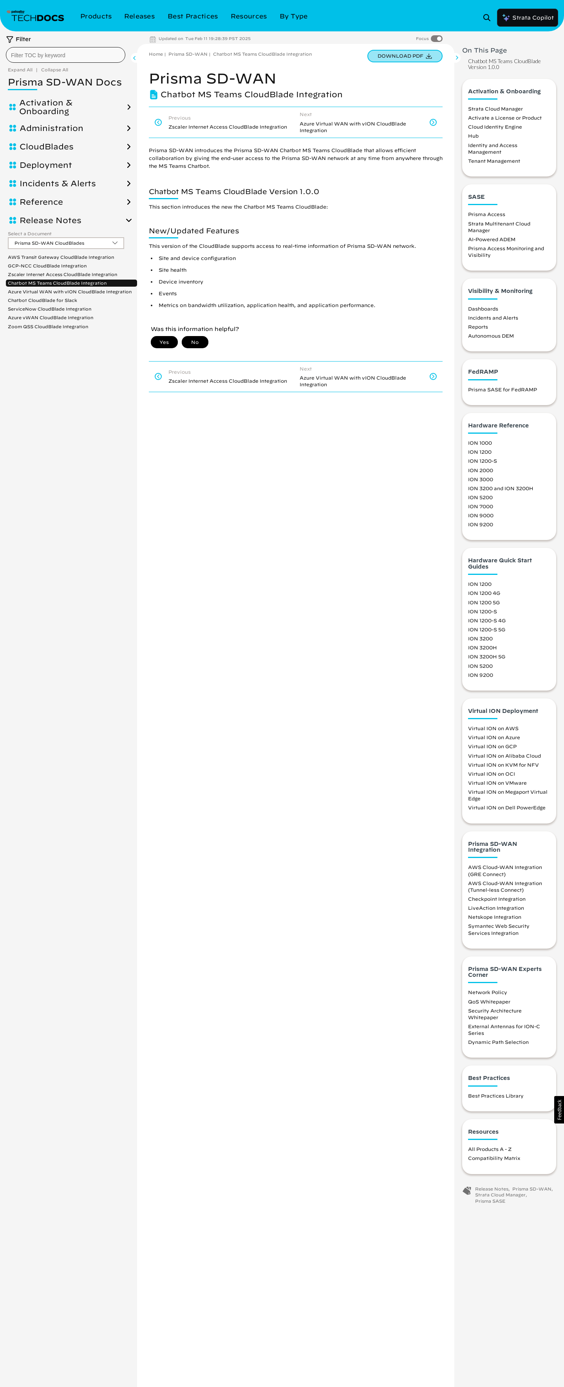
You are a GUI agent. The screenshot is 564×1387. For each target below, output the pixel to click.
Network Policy (487, 992)
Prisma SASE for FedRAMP (502, 389)
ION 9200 (480, 524)
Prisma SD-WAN (188, 53)
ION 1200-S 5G (486, 629)
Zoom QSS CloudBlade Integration (48, 326)
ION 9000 (481, 515)
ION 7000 (480, 506)
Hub (473, 135)
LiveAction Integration (496, 908)
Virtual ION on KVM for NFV (503, 764)
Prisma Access (486, 214)
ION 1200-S (482, 461)
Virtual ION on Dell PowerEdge (507, 807)
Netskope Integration (494, 917)
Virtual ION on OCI (491, 773)
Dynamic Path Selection (498, 1042)
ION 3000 (480, 479)
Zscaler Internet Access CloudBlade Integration (62, 274)
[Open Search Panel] (489, 17)
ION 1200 (480, 451)
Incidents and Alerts (493, 317)
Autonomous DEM (491, 335)
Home (156, 53)
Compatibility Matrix (494, 1158)
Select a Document (30, 233)
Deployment (46, 165)
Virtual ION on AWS (493, 728)
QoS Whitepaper (489, 1001)
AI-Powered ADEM (491, 239)
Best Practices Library (496, 1095)
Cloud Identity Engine (495, 126)
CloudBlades (47, 146)
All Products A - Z (490, 1149)
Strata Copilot (527, 17)
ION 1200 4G (484, 593)
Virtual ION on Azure (494, 737)
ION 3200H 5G (486, 656)
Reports (478, 326)
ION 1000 (480, 442)
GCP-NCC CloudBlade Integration (47, 265)
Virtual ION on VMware (497, 782)
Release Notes (50, 220)
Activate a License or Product (505, 117)
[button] (559, 1109)
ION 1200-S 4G (487, 620)
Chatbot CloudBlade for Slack (42, 300)
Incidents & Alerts (58, 183)
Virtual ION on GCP (492, 746)
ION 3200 (480, 638)
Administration (51, 128)
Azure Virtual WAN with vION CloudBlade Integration (70, 291)
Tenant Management (494, 161)
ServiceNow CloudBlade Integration (49, 308)
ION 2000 (480, 470)
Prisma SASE (490, 1200)
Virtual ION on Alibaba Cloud (504, 755)
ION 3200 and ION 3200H (500, 488)
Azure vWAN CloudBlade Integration (50, 317)
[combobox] (65, 55)
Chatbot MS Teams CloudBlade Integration (57, 282)
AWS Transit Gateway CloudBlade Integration (61, 257)
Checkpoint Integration (497, 899)
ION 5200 (480, 497)
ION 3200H (482, 647)
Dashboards (483, 308)
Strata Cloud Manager (495, 108)
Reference (41, 202)
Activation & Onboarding (45, 107)
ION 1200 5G (484, 602)
